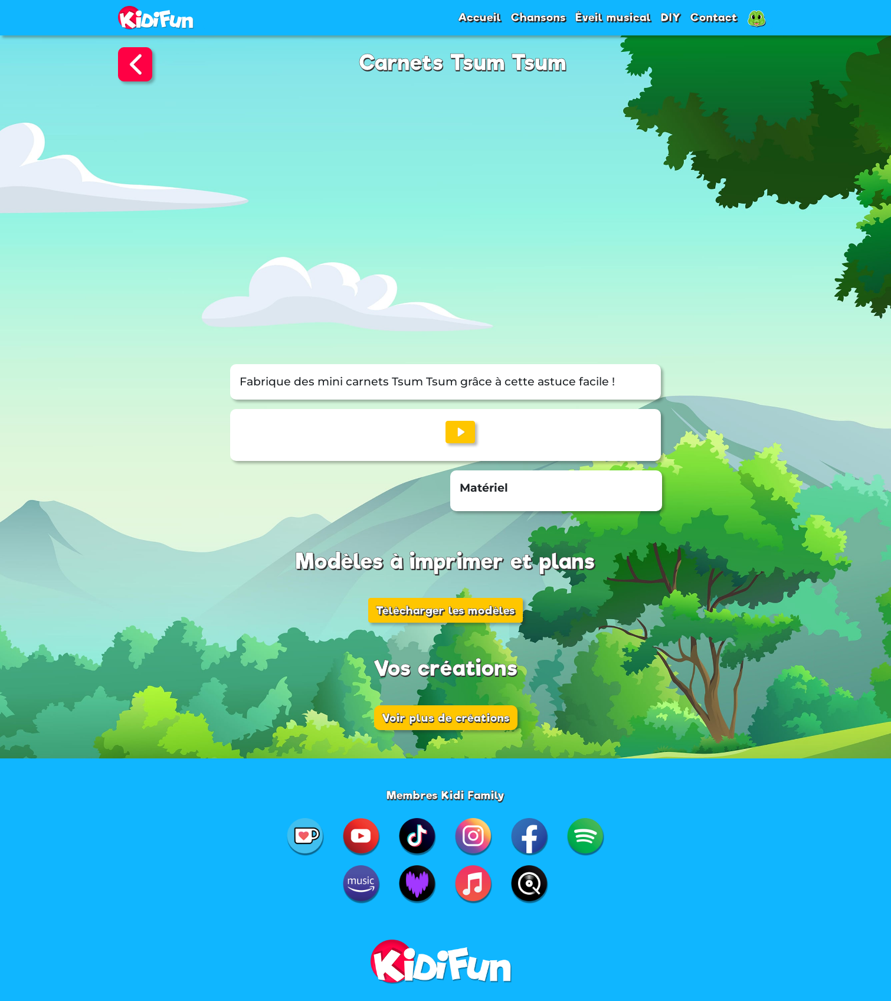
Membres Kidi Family (445, 795)
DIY (671, 17)
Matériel (484, 488)
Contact (714, 17)
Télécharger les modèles (445, 610)
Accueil (480, 17)
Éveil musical (613, 17)
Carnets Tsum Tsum (462, 63)
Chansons (538, 17)
